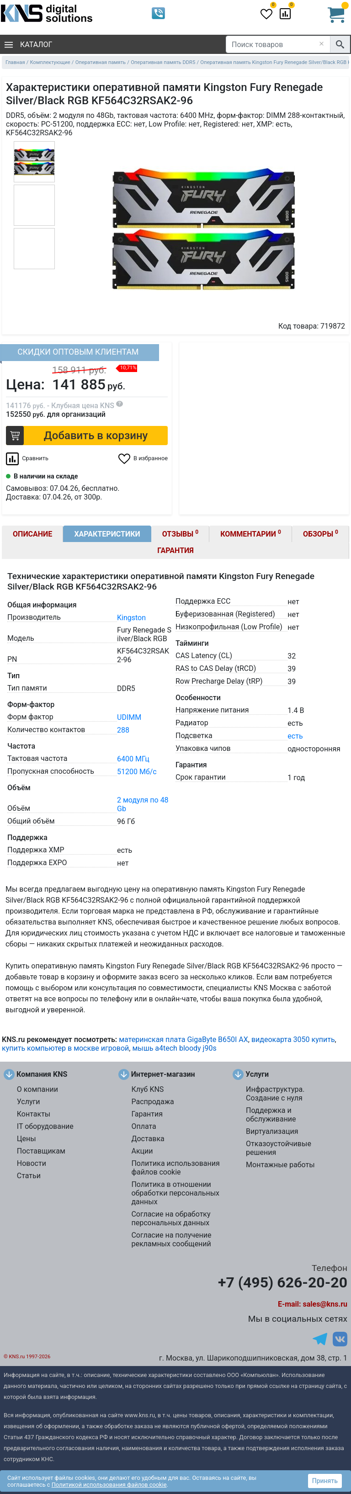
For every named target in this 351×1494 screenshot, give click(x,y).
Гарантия (175, 550)
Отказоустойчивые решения (278, 1148)
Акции (142, 1151)
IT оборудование (45, 1126)
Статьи (29, 1175)
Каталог (28, 44)
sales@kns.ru (325, 1304)
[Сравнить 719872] (27, 458)
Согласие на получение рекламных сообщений (171, 1239)
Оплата (143, 1126)
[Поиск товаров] (278, 44)
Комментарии (250, 533)
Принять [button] (325, 1480)
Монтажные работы (280, 1164)
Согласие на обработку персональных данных (170, 1218)
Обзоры (320, 533)
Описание (32, 534)
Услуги (28, 1101)
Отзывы (180, 533)
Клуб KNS (147, 1089)
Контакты (33, 1114)
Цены (26, 1138)
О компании (37, 1089)
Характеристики (107, 534)
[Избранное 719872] (143, 459)
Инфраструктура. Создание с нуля (275, 1093)
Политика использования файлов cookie (175, 1167)
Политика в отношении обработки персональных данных (175, 1193)
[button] (87, 435)
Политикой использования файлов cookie (109, 1484)
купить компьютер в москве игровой (65, 1048)
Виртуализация (272, 1131)
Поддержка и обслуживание (271, 1114)
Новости (31, 1163)
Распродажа (152, 1101)
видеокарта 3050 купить (293, 1039)
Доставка (147, 1138)
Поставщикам (41, 1151)
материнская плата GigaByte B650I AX (183, 1039)
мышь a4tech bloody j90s (174, 1048)
